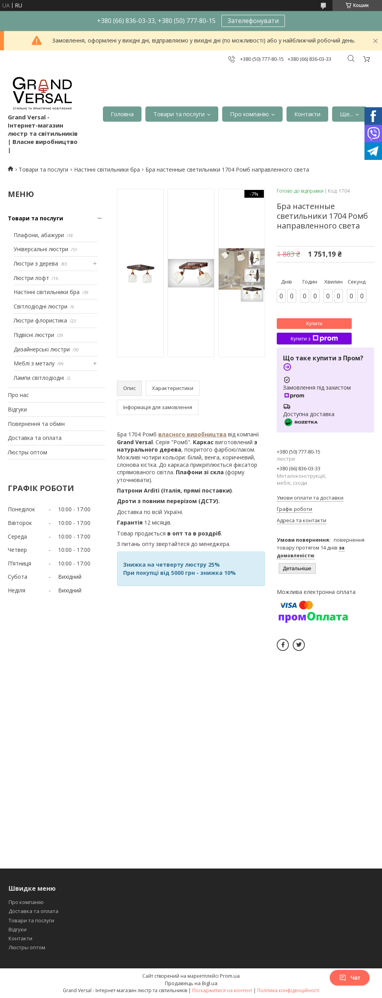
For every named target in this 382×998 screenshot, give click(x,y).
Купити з (314, 338)
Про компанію (249, 114)
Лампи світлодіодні (39, 377)
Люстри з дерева (36, 263)
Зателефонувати (253, 20)
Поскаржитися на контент (222, 990)
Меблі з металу (34, 363)
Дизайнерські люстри (42, 349)
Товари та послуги (179, 114)
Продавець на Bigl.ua (191, 983)
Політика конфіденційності (288, 990)
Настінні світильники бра (107, 169)
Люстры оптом (27, 452)
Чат (349, 977)
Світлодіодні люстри (40, 306)
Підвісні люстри (34, 335)
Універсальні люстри (41, 249)
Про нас (18, 395)
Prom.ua (230, 975)
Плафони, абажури (39, 235)
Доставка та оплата (35, 437)
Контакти (307, 114)
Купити (314, 323)
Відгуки (17, 409)
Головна (122, 114)
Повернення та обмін (36, 423)
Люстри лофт (31, 278)
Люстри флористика (40, 320)
